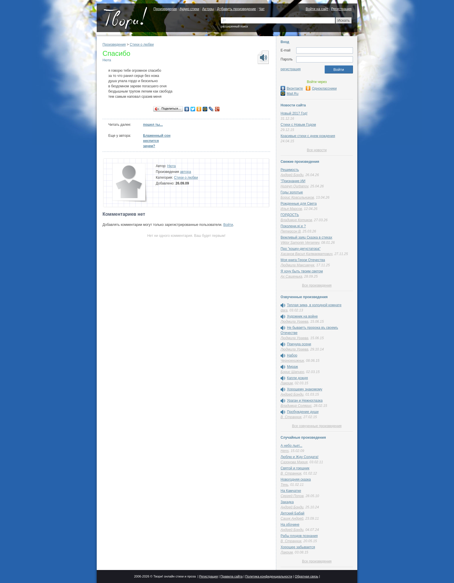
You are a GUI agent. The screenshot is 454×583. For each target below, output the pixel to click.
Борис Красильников (297, 197)
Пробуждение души (302, 412)
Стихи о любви (142, 45)
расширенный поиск (234, 26)
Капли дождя (297, 378)
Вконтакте (292, 88)
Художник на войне (302, 316)
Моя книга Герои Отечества (303, 260)
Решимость (290, 170)
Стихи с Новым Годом (298, 125)
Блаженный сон (157, 136)
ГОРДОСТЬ (290, 215)
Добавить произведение (236, 9)
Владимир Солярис (296, 406)
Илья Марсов (291, 209)
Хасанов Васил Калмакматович (306, 254)
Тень (284, 485)
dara (284, 310)
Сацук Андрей (292, 518)
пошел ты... (153, 125)
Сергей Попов (292, 496)
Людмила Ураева (294, 322)
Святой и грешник (295, 468)
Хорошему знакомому (304, 389)
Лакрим (287, 383)
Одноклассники (321, 88)
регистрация (291, 69)
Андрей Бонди (292, 175)
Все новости (317, 150)
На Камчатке (291, 491)
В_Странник (291, 417)
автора (185, 172)
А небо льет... (291, 446)
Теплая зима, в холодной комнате (314, 305)
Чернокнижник (292, 361)
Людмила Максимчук (297, 265)
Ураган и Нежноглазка (305, 400)
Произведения (165, 9)
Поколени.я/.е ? (293, 226)
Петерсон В (291, 231)
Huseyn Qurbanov (294, 186)
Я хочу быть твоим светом (302, 271)
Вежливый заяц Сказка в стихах (306, 237)
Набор (292, 355)
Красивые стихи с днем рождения (308, 136)
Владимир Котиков (296, 220)
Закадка (287, 502)
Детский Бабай (292, 513)
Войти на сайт (317, 9)
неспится (151, 141)
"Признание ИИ (293, 181)
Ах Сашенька (291, 276)
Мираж (292, 367)
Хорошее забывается (298, 547)
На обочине (290, 525)
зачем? (149, 146)
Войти (228, 225)
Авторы (208, 9)
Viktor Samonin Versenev (300, 243)
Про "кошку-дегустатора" (301, 249)
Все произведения (317, 285)
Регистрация (341, 9)
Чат (262, 9)
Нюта (106, 60)
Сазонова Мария (294, 462)
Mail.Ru (290, 94)
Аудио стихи (189, 9)
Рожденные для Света (299, 204)
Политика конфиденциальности (268, 576)
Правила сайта (231, 576)
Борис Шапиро (292, 372)
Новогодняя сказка (296, 479)
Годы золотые (292, 192)
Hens (285, 451)
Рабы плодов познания (299, 536)
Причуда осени (299, 344)
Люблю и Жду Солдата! (299, 457)
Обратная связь (306, 576)
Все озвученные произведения (316, 426)
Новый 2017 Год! (294, 113)
